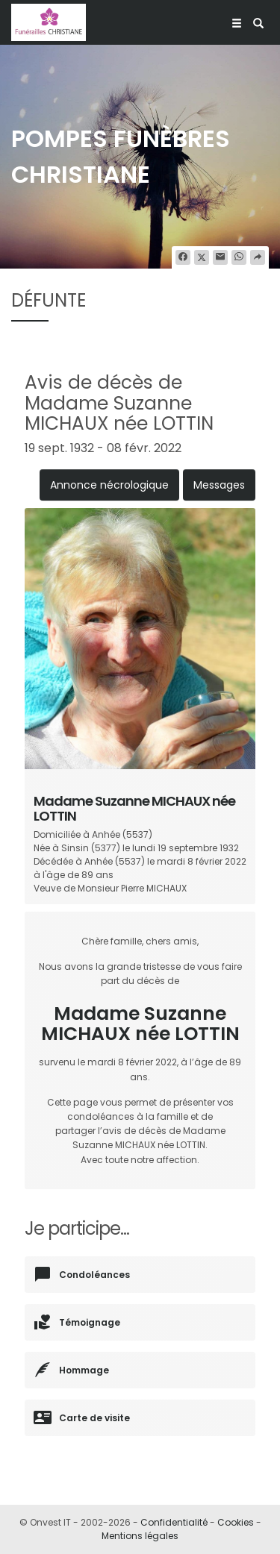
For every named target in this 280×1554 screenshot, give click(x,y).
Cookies (235, 1522)
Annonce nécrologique (109, 484)
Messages (219, 484)
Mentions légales (140, 1535)
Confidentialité (174, 1522)
